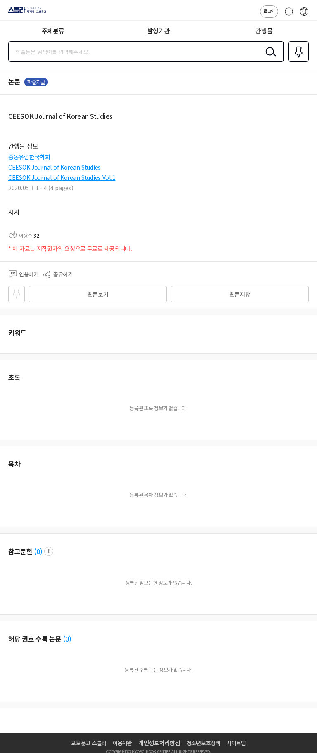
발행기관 (158, 30)
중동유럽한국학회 (29, 157)
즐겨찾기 (297, 61)
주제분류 (53, 30)
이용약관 (122, 743)
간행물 (263, 30)
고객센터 (286, 15)
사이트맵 (236, 743)
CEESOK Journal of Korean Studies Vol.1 (61, 177)
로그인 (269, 11)
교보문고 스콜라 (88, 743)
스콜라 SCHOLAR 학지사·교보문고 (25, 12)
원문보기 (98, 294)
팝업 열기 (48, 551)
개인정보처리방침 (159, 743)
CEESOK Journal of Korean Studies (54, 167)
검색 (269, 58)
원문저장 (240, 294)
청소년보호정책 (203, 743)
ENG (304, 15)
